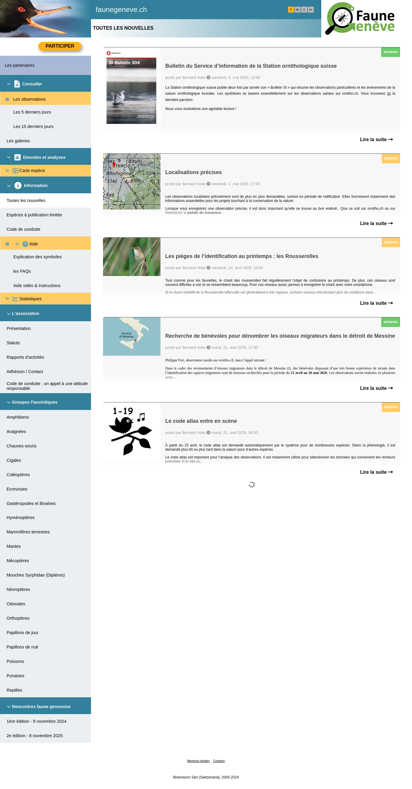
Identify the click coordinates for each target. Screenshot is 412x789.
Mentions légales (198, 761)
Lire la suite (376, 139)
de (297, 9)
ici (388, 93)
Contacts (219, 761)
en (310, 9)
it (304, 9)
